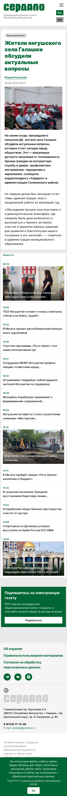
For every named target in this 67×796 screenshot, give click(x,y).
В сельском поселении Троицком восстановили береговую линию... (25, 494)
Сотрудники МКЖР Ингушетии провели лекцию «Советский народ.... (29, 365)
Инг (60, 19)
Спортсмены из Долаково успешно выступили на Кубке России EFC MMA (28, 528)
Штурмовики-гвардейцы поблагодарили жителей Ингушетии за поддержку (30, 382)
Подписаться (33, 620)
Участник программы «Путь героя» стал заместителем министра (30, 348)
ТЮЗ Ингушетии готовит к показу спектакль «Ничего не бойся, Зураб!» (32, 313)
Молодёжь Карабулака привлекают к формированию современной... (28, 399)
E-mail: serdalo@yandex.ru (19, 727)
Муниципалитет (15, 35)
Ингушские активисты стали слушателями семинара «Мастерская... (31, 416)
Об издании (13, 649)
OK (33, 790)
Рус (60, 12)
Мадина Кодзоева (16, 77)
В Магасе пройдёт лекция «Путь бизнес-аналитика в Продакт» (30, 477)
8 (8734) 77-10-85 (15, 724)
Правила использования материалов (33, 655)
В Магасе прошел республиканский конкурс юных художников (32, 330)
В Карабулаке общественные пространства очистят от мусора (32, 511)
